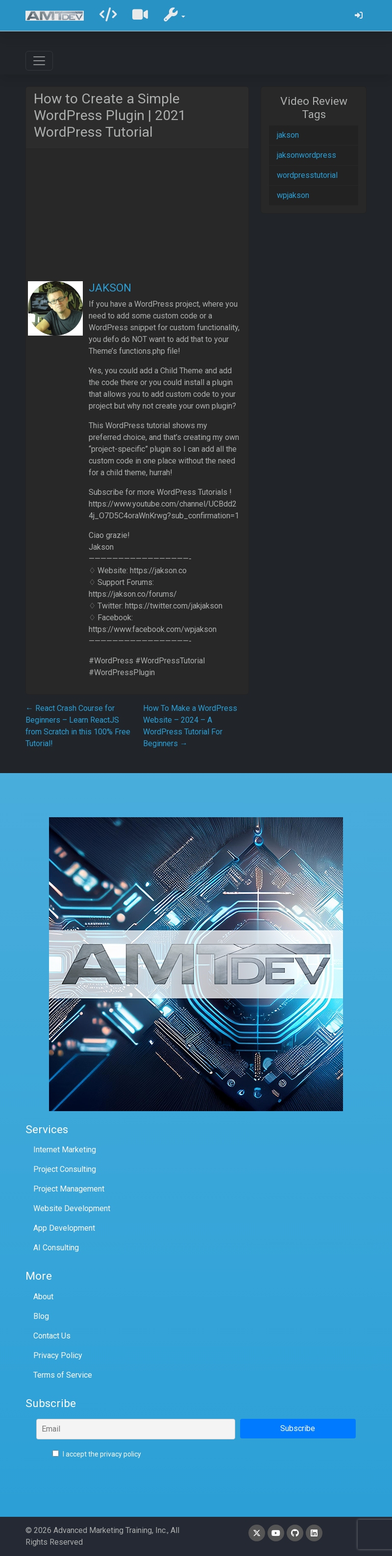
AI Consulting (56, 1247)
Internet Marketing (64, 1149)
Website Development (71, 1208)
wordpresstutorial (307, 175)
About (43, 1296)
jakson (288, 135)
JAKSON (110, 287)
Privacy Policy (57, 1355)
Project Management (68, 1188)
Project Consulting (64, 1169)
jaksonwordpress (306, 155)
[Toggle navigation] (39, 61)
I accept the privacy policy (96, 1454)
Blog (41, 1316)
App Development (64, 1228)
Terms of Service (62, 1375)
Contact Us (52, 1335)
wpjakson (293, 195)
